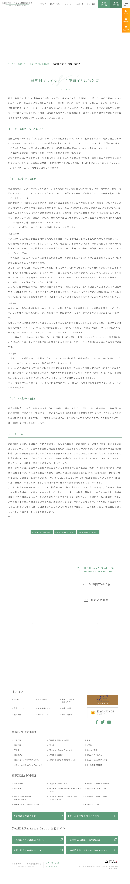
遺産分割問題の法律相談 (59, 740)
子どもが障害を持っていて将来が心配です (24, 797)
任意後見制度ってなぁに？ (88, 532)
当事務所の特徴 (44, 708)
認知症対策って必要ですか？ (96, 788)
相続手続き (18, 755)
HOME (10, 64)
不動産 (16, 750)
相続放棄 (17, 745)
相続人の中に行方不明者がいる (26, 760)
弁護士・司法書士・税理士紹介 (70, 700)
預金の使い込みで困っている (60, 750)
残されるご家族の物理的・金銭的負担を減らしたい (65, 790)
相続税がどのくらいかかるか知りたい (29, 804)
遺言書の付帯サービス (58, 783)
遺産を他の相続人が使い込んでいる (28, 765)
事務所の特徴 (55, 4)
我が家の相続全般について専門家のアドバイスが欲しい (63, 797)
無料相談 (79, 4)
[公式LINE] (126, 28)
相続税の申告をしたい (93, 755)
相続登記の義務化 (56, 755)
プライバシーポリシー (53, 863)
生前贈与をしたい (92, 804)
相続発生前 (104, 3)
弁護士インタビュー (22, 708)
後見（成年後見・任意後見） (40, 64)
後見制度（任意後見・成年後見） (98, 783)
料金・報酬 (91, 4)
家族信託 (17, 788)
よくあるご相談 (91, 750)
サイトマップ (50, 867)
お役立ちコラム (21, 64)
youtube (109, 722)
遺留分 (87, 740)
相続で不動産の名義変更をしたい (62, 760)
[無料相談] (126, 20)
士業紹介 (43, 4)
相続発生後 (116, 3)
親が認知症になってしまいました (98, 796)
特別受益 (88, 745)
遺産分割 (17, 740)
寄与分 (52, 745)
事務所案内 (42, 699)
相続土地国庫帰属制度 (93, 765)
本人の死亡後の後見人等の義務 (42, 532)
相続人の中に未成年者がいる (96, 760)
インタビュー (68, 4)
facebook (96, 722)
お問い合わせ (67, 714)
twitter (103, 722)
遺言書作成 (18, 783)
